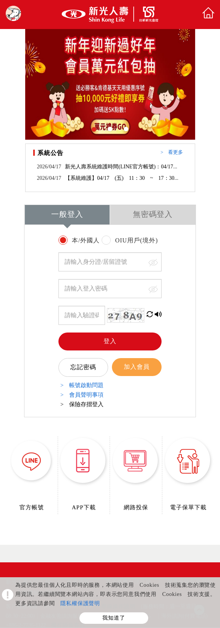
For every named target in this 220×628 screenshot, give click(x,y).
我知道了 (113, 618)
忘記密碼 (83, 367)
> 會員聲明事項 (82, 395)
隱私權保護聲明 (80, 603)
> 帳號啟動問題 (82, 385)
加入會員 (137, 367)
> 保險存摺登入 (82, 404)
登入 (110, 341)
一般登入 (67, 214)
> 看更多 (171, 152)
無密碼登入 (153, 214)
